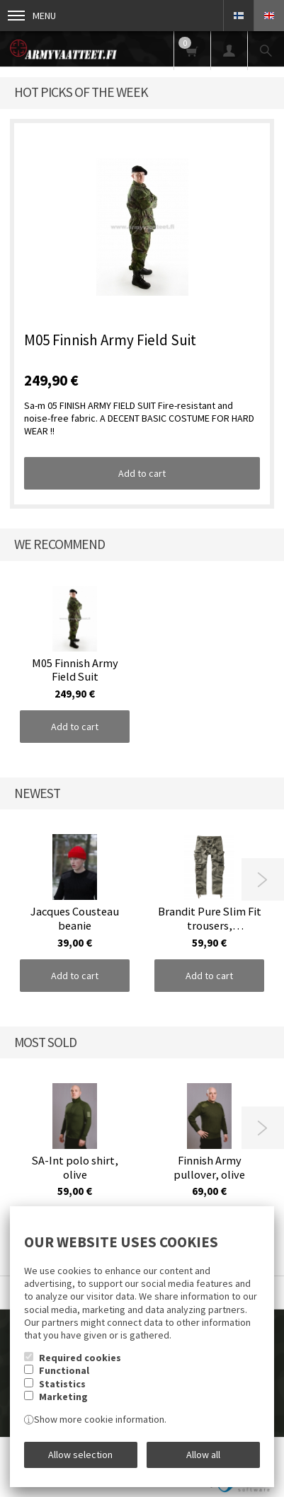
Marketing (63, 1396)
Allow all (203, 1454)
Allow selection (80, 1454)
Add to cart (142, 473)
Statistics (62, 1383)
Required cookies (80, 1357)
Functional (64, 1370)
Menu (32, 15)
